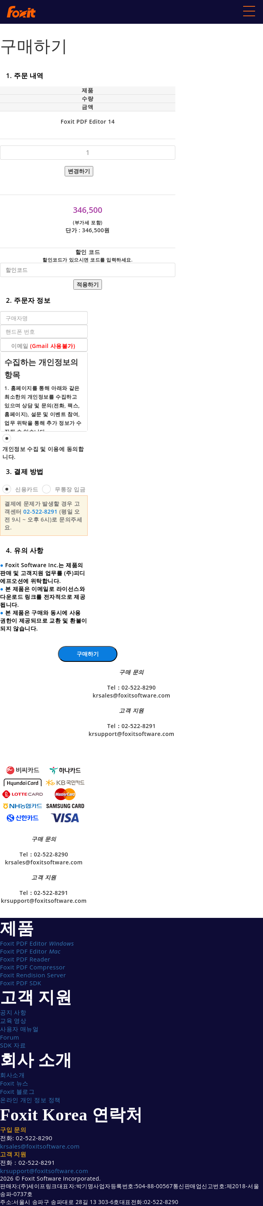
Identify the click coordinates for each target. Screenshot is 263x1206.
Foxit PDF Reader (25, 959)
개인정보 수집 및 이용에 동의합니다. (43, 453)
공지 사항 (13, 1012)
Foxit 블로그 (17, 1091)
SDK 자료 (13, 1045)
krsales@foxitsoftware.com (40, 1146)
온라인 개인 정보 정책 (30, 1100)
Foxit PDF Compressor (32, 967)
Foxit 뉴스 (14, 1083)
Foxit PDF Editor (37, 943)
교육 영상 (13, 1020)
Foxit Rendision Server (33, 975)
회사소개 (12, 1075)
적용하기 (88, 284)
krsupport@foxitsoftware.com (44, 1171)
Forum (9, 1037)
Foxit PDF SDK (20, 983)
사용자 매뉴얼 (19, 1029)
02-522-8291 (40, 511)
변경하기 (79, 171)
